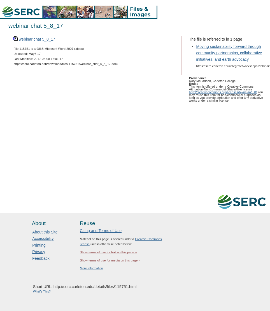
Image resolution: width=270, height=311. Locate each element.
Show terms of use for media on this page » (110, 260)
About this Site (44, 232)
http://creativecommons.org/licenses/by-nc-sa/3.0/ (223, 92)
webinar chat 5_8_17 (37, 39)
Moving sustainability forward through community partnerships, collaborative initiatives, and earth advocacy (229, 53)
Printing (38, 245)
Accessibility (42, 238)
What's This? (42, 291)
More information (91, 268)
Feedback (40, 258)
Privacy (38, 251)
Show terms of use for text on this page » (108, 252)
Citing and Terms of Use (101, 230)
